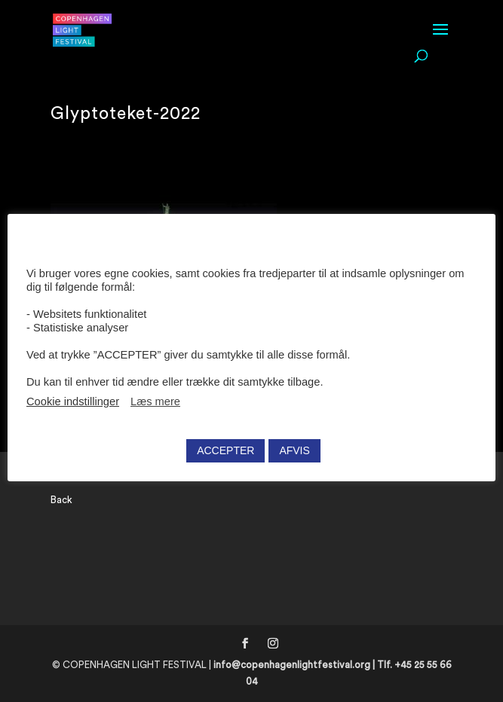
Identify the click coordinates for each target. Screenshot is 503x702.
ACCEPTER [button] (225, 450)
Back (61, 500)
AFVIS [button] (294, 450)
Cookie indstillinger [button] (72, 401)
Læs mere (155, 401)
